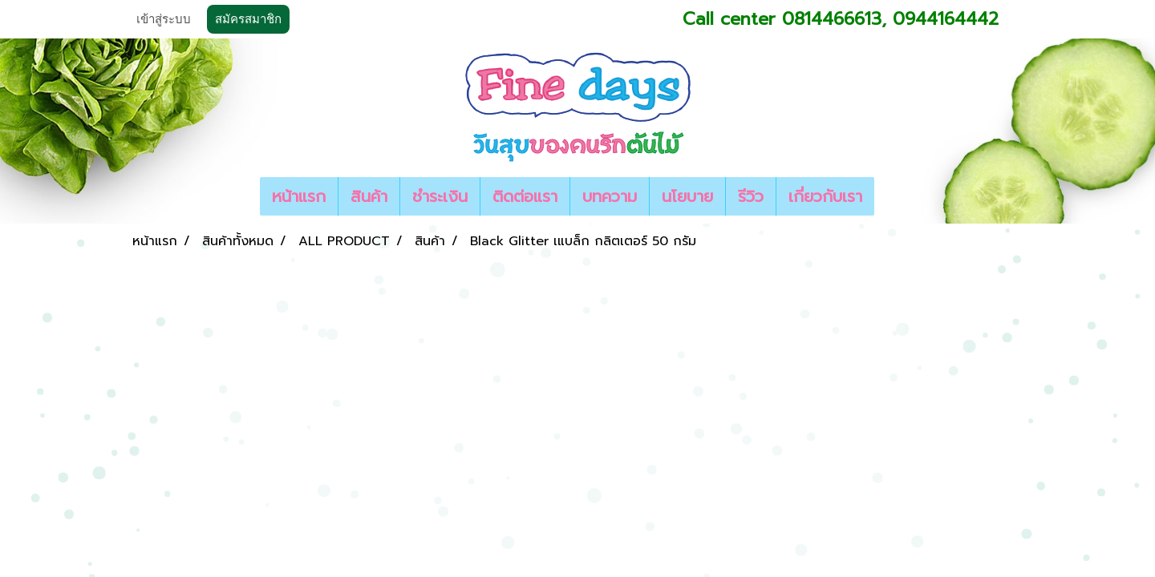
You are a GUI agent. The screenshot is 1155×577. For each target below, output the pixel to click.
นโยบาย (687, 196)
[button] (888, 196)
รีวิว (751, 196)
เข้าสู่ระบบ (163, 19)
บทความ (609, 196)
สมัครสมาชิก (248, 19)
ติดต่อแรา (524, 196)
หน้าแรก (299, 196)
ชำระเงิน (440, 196)
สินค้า (369, 196)
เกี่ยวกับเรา (825, 196)
